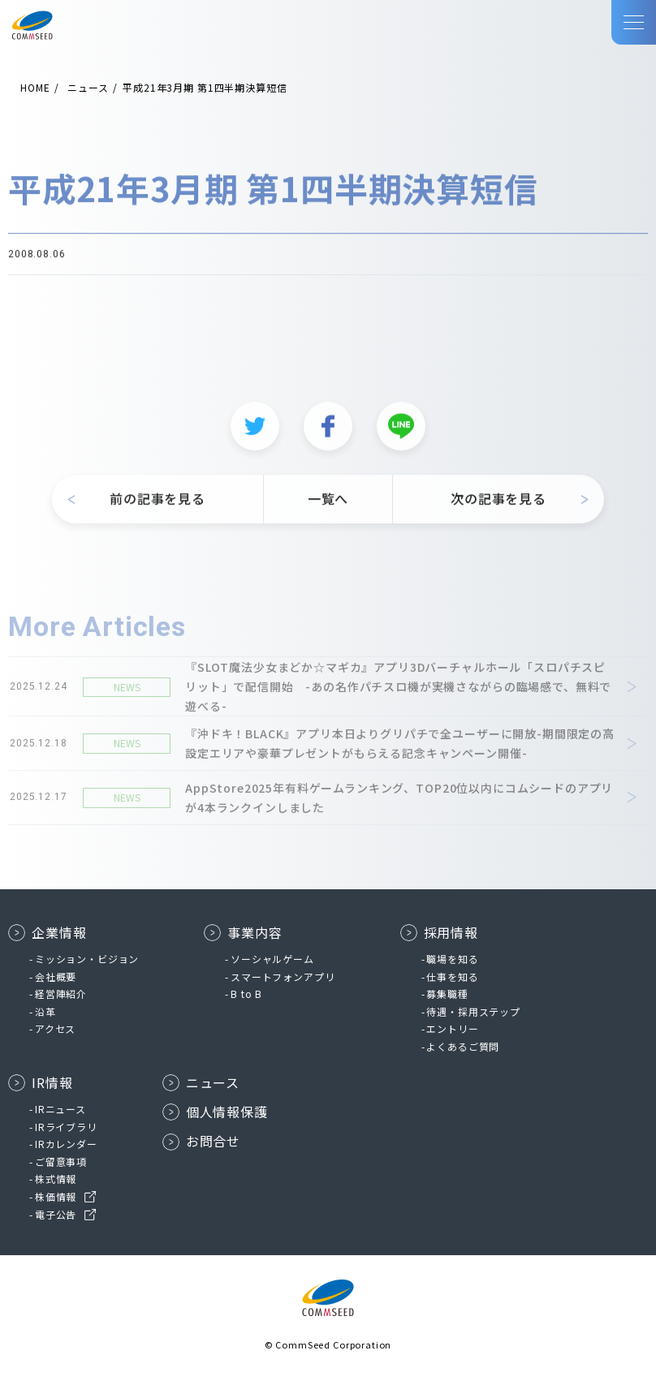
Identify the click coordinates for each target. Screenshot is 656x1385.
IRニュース (60, 1109)
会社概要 (55, 976)
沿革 (45, 1011)
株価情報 (55, 1196)
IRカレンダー (66, 1144)
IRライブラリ (66, 1126)
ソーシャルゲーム (272, 959)
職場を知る (452, 959)
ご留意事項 (61, 1161)
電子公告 (55, 1214)
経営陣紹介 (61, 993)
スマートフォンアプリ (282, 976)
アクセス (55, 1028)
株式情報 (55, 1178)
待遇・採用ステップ (473, 1011)
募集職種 (447, 993)
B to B (246, 993)
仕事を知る (452, 976)
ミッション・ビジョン (87, 959)
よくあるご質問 (462, 1046)
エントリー (452, 1028)
